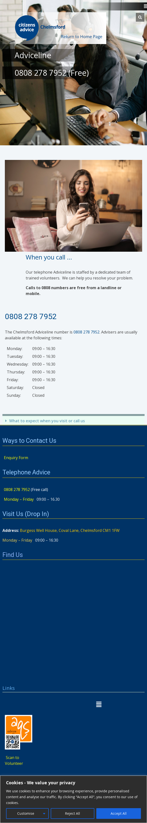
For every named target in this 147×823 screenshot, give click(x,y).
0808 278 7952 (31, 316)
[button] (73, 705)
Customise (25, 813)
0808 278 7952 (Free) (52, 72)
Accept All (119, 813)
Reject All (72, 813)
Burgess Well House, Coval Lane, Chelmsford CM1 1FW (70, 530)
